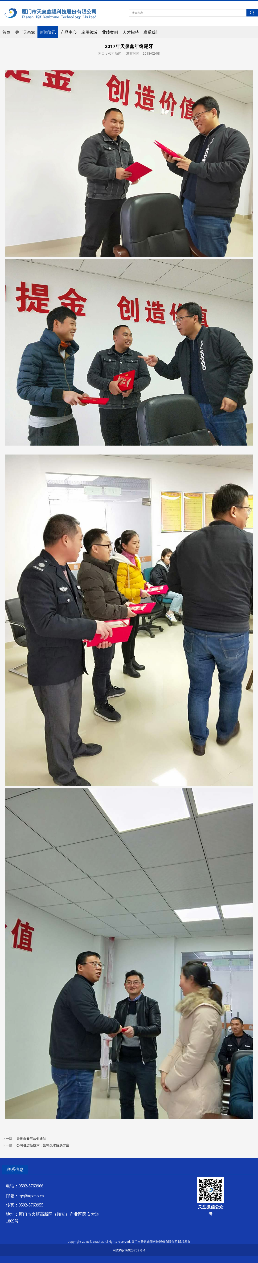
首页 (6, 32)
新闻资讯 (48, 32)
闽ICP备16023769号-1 (129, 1250)
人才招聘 (131, 32)
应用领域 (89, 32)
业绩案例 (110, 32)
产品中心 (69, 32)
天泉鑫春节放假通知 (31, 1138)
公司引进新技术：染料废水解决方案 (42, 1145)
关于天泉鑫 (25, 32)
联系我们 (151, 32)
